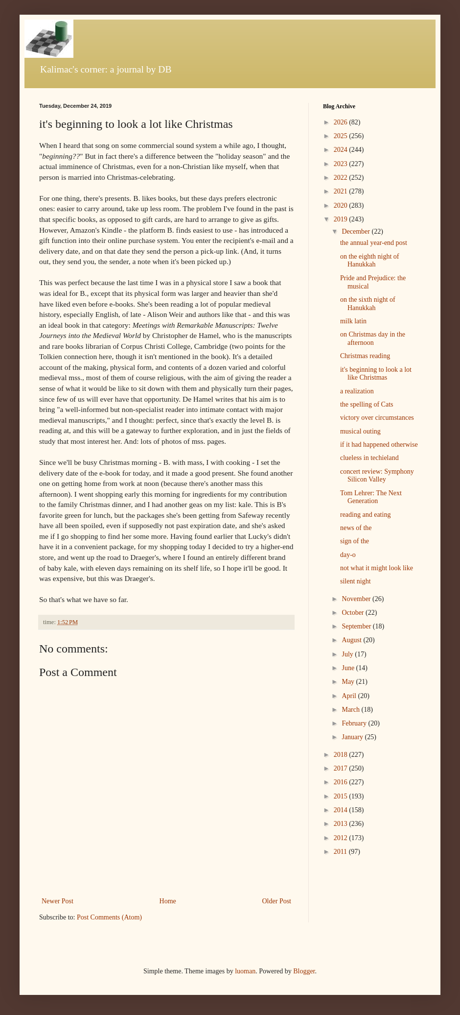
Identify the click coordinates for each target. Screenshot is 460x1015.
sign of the (354, 541)
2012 (341, 838)
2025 (341, 136)
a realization (357, 391)
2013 (341, 823)
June (349, 668)
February (355, 723)
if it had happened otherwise (379, 444)
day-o (348, 554)
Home (168, 901)
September (357, 626)
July (348, 654)
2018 (341, 754)
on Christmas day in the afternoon (372, 338)
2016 (341, 782)
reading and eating (365, 514)
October (354, 612)
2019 (341, 219)
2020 (341, 205)
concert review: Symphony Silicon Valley (377, 475)
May (349, 681)
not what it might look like (376, 568)
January (353, 737)
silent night (355, 581)
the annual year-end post (373, 242)
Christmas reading (365, 356)
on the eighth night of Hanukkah (369, 260)
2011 (341, 851)
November (357, 599)
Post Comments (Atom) (109, 917)
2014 (341, 810)
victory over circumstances (377, 417)
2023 (341, 164)
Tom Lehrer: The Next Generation (371, 497)
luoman (245, 971)
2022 (341, 177)
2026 (341, 122)
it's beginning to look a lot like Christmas (376, 374)
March (351, 709)
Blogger (304, 971)
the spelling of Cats (366, 404)
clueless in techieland (369, 457)
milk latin (353, 321)
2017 (341, 768)
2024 (341, 149)
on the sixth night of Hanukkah (367, 304)
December (356, 231)
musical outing (360, 431)
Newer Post (57, 901)
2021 (341, 191)
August (352, 640)
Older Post (277, 901)
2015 (341, 796)
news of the (356, 528)
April (350, 696)
